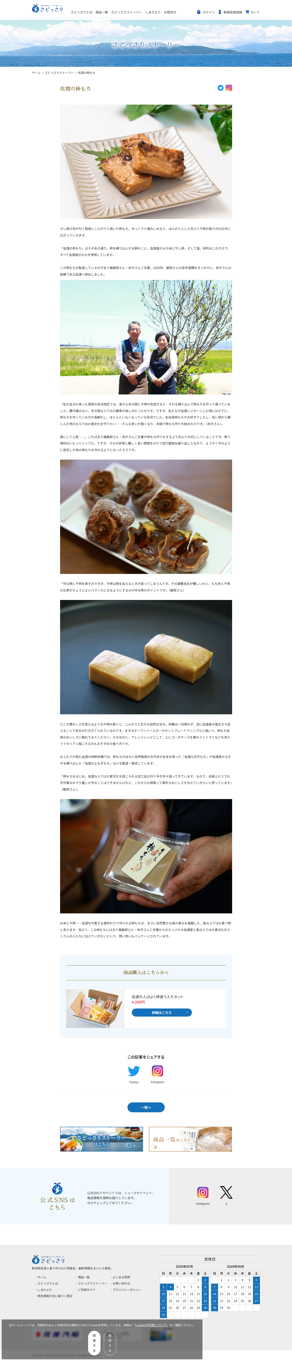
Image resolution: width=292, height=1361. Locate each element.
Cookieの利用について (26, 1338)
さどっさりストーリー (143, 12)
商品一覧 (118, 12)
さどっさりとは (98, 12)
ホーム (36, 72)
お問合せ (186, 12)
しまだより (169, 12)
